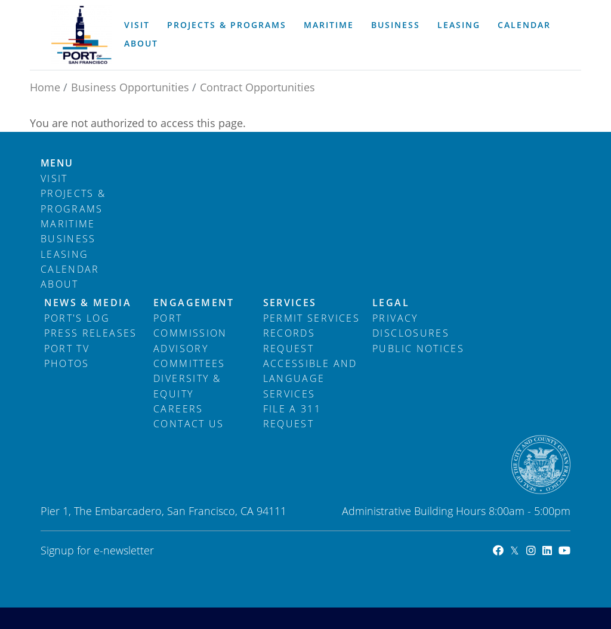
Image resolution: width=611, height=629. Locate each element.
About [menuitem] (141, 43)
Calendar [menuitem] (524, 25)
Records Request (289, 340)
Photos (67, 363)
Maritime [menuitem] (329, 25)
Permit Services (311, 318)
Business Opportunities (130, 87)
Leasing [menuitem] (458, 25)
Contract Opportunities (257, 87)
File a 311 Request (292, 416)
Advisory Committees (189, 356)
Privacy (395, 318)
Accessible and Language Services (310, 378)
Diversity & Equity (187, 386)
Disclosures (410, 333)
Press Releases (90, 333)
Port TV (67, 348)
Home (45, 87)
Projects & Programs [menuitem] (226, 25)
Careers (178, 408)
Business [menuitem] (395, 25)
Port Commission (190, 326)
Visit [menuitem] (137, 25)
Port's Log (77, 318)
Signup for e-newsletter (97, 550)
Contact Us (188, 423)
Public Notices (418, 348)
